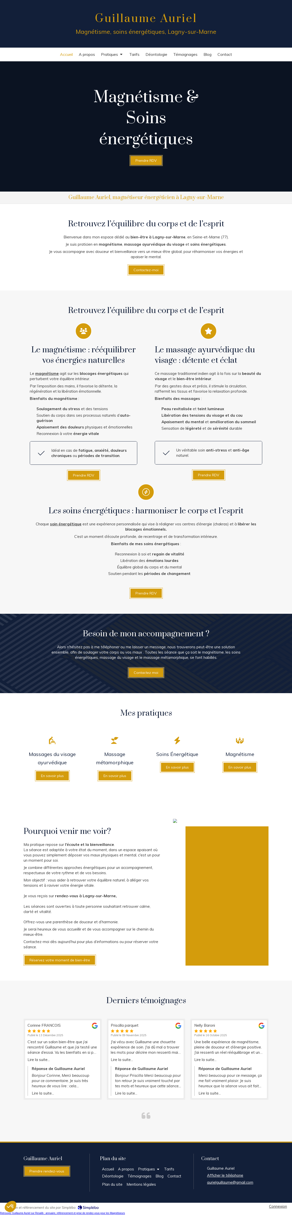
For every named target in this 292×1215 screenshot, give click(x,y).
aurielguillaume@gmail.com (230, 1182)
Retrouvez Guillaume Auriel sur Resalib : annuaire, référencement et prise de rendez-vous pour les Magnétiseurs (62, 1213)
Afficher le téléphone (225, 1175)
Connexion (278, 1206)
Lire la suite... (39, 1059)
